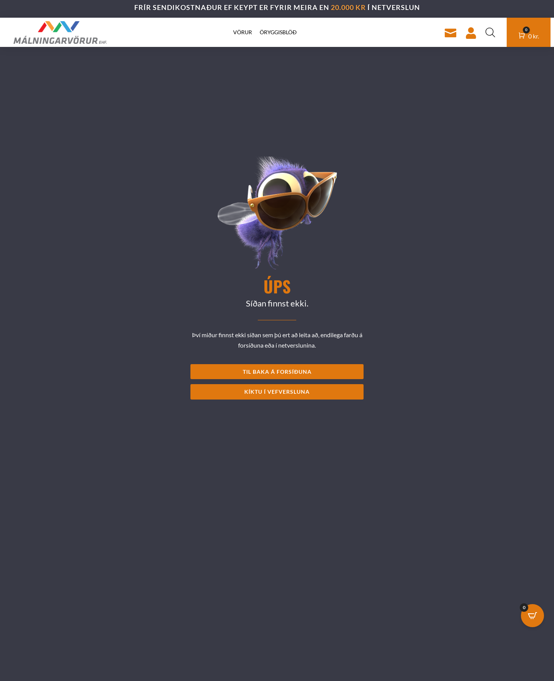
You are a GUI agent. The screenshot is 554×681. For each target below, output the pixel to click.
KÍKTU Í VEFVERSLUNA (277, 391)
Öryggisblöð (278, 32)
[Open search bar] (490, 32)
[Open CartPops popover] (532, 615)
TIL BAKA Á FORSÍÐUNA (277, 371)
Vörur (242, 32)
